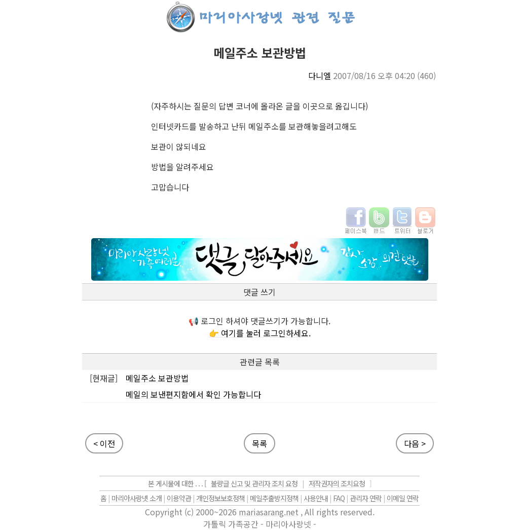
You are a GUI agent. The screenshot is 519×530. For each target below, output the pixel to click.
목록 (259, 443)
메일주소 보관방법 (157, 378)
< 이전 (104, 443)
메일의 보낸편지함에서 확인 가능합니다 (193, 394)
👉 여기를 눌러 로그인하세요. (260, 333)
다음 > (415, 443)
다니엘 (319, 75)
